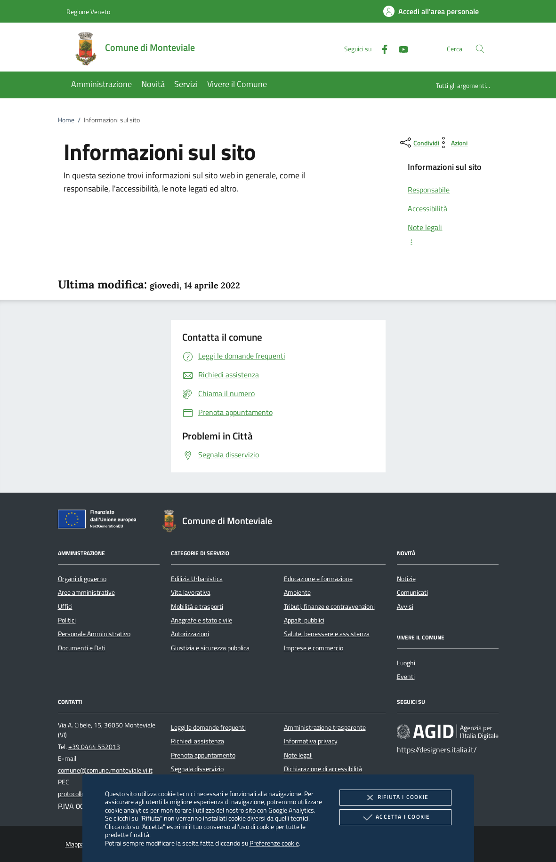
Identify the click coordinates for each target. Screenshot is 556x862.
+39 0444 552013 (94, 747)
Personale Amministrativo (94, 634)
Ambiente (297, 592)
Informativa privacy (311, 741)
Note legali (298, 755)
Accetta (395, 817)
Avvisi (405, 606)
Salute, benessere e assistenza (327, 634)
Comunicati (412, 592)
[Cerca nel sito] (480, 49)
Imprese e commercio (313, 648)
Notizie (406, 579)
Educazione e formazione (318, 579)
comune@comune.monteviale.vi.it (105, 770)
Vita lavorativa (190, 592)
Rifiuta (395, 797)
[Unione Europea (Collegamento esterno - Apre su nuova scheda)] (100, 521)
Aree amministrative (86, 592)
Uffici (65, 606)
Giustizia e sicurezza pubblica (210, 648)
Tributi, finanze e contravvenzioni (329, 606)
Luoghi (406, 663)
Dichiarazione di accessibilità (323, 769)
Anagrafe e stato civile (201, 620)
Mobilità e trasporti (197, 606)
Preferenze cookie (274, 843)
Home (66, 120)
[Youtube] (399, 48)
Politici (67, 620)
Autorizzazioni (190, 634)
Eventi (406, 676)
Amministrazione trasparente (325, 727)
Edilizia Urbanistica (197, 579)
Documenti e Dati (81, 648)
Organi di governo (82, 579)
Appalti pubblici (304, 620)
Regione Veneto (88, 11)
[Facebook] (380, 48)
